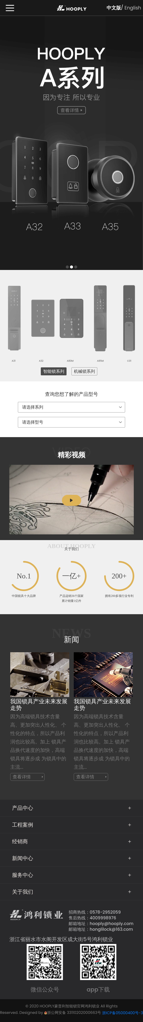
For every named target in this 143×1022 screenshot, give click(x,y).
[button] (67, 266)
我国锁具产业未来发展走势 (38, 704)
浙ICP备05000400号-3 (122, 1013)
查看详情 (28, 776)
